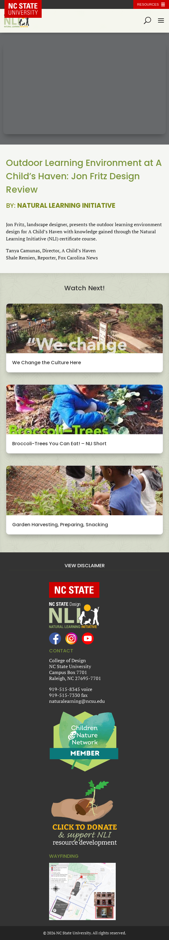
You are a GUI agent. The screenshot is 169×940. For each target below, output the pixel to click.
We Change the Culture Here (46, 362)
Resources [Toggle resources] (148, 4)
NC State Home (27, 4)
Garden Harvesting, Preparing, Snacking (60, 524)
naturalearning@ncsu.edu (77, 701)
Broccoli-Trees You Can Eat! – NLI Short (59, 443)
